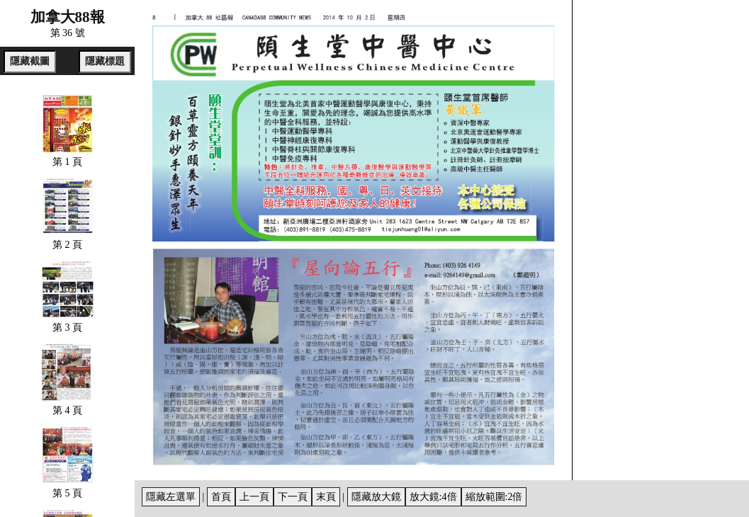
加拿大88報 (67, 16)
